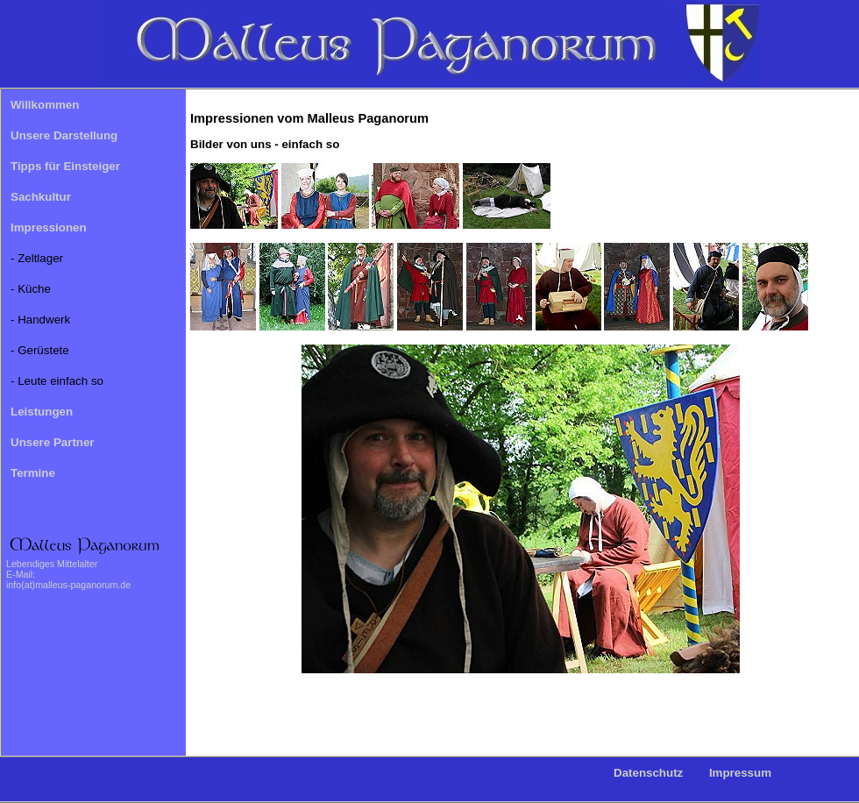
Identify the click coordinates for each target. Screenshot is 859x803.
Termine (33, 473)
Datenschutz (648, 772)
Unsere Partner (53, 442)
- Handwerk (40, 319)
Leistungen (42, 411)
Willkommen (45, 104)
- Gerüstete (40, 350)
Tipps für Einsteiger (65, 166)
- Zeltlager (37, 258)
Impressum (740, 772)
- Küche (31, 288)
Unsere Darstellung (64, 135)
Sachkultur (41, 196)
